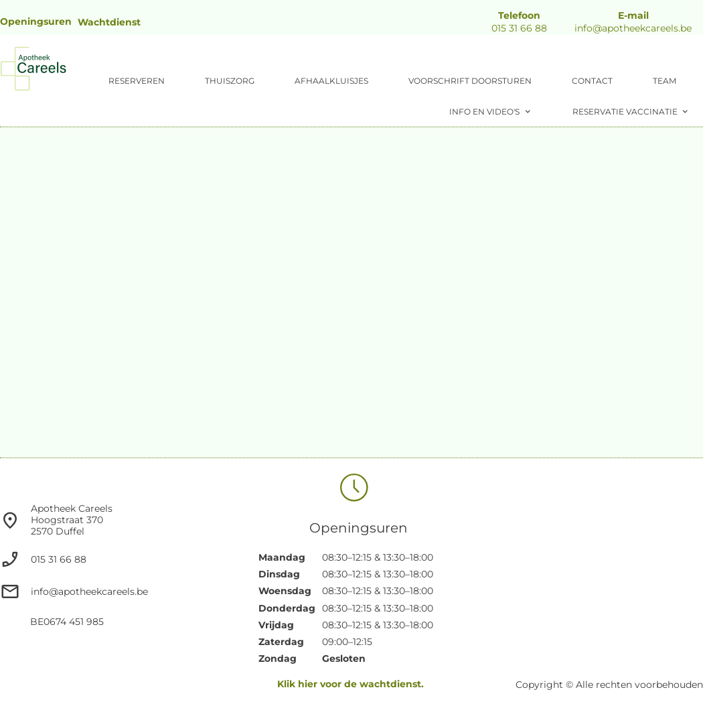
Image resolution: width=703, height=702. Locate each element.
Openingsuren (36, 21)
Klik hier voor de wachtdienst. (350, 684)
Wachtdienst (109, 22)
